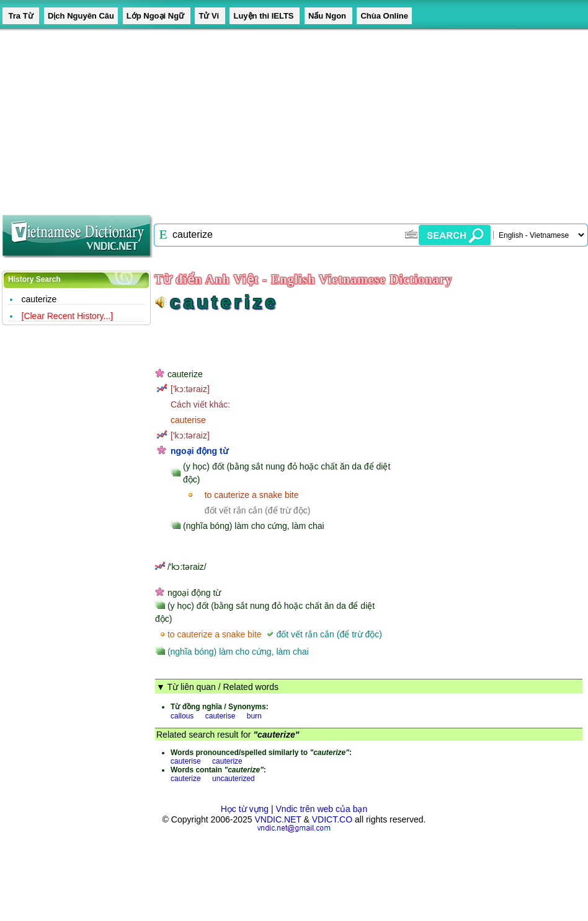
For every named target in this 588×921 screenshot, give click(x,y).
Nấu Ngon (328, 15)
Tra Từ (20, 15)
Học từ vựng (245, 809)
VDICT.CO (332, 819)
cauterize (39, 299)
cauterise (220, 716)
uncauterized (233, 778)
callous (182, 716)
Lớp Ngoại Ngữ (157, 15)
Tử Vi (209, 15)
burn (254, 716)
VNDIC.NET (277, 819)
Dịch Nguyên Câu (81, 15)
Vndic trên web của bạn (322, 809)
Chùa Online (384, 15)
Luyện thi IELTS (264, 15)
